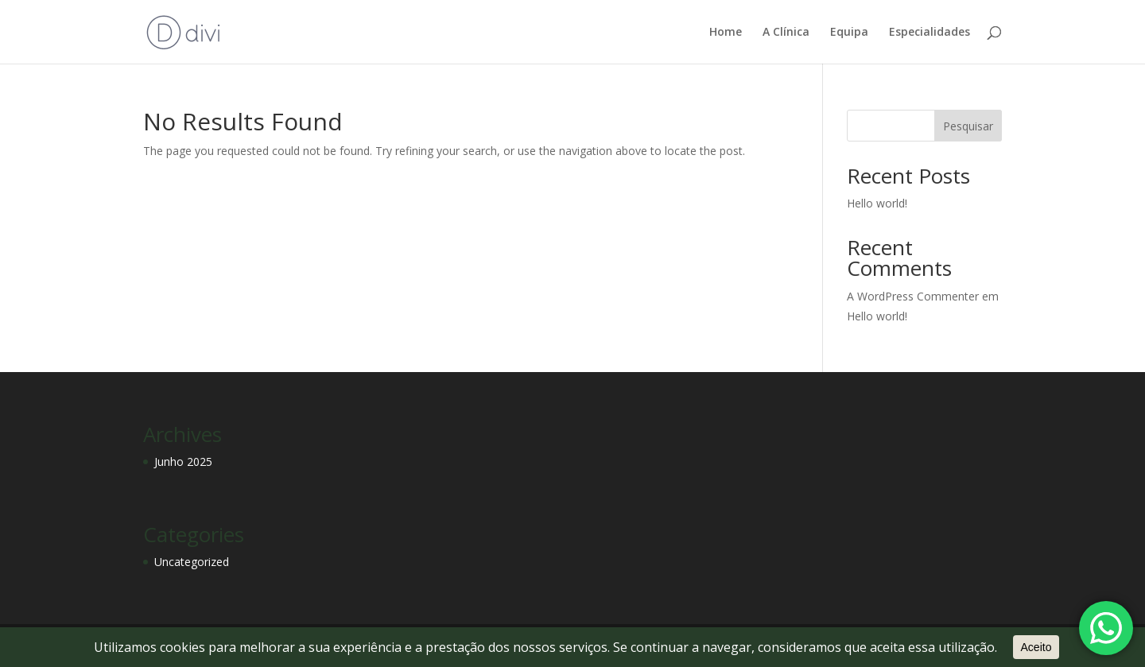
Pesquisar (968, 126)
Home (725, 32)
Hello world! (877, 203)
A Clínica (786, 32)
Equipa (849, 32)
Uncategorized (191, 561)
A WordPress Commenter (913, 296)
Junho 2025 (183, 461)
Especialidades (929, 32)
